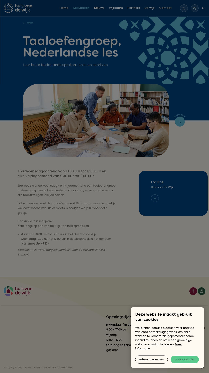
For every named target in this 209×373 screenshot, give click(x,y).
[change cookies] (151, 360)
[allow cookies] (185, 360)
